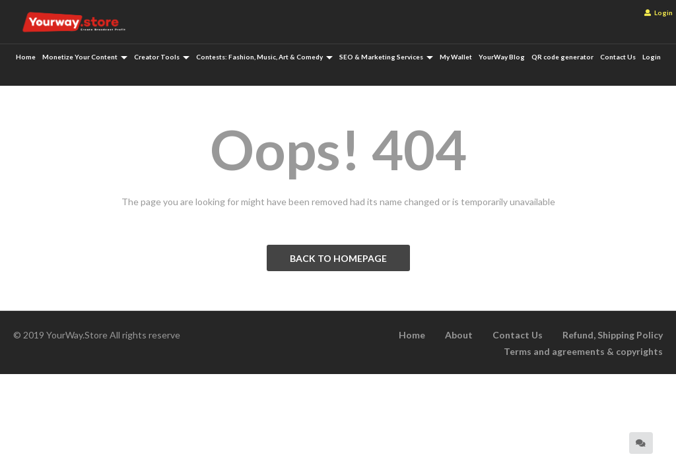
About (459, 334)
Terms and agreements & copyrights (583, 351)
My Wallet (456, 57)
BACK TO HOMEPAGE (338, 258)
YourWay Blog (502, 57)
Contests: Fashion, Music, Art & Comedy (264, 57)
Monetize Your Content (84, 57)
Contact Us (618, 57)
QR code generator (562, 57)
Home (26, 57)
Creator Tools (161, 57)
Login (658, 12)
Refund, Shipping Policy (612, 334)
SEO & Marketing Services (386, 57)
